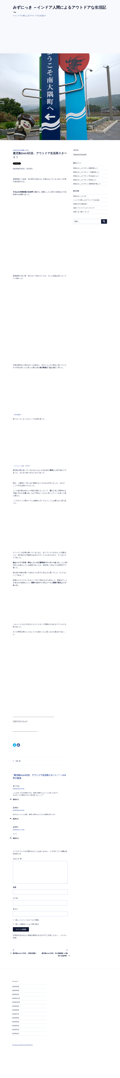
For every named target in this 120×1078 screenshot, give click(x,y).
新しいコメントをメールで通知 (27, 920)
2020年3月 (15, 994)
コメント (17, 859)
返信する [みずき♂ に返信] (16, 819)
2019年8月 (15, 1010)
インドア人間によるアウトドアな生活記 (86, 200)
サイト (15, 909)
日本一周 (18, 761)
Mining (91, 180)
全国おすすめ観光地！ (80, 204)
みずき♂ (27, 150)
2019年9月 (15, 1006)
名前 (14, 887)
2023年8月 (15, 986)
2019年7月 (15, 1014)
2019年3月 (15, 1029)
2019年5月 (15, 1022)
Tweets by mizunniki (79, 154)
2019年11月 (16, 998)
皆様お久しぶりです (79, 168)
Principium (92, 176)
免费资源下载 (93, 184)
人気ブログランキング (20, 721)
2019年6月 (15, 1018)
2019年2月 (15, 1033)
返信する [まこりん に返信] (16, 799)
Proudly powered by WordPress (22, 1045)
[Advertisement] (60, 37)
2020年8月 (15, 990)
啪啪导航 (92, 168)
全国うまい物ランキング (81, 212)
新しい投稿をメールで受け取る (27, 924)
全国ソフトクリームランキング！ (84, 208)
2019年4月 (15, 1026)
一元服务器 (92, 172)
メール (15, 898)
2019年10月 (16, 1002)
